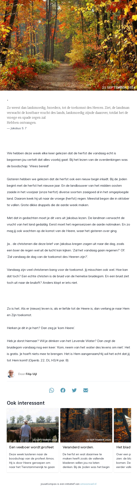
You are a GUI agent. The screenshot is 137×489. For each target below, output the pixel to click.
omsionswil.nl (88, 483)
